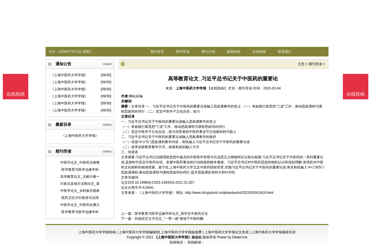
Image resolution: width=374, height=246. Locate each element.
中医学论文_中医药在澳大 (80, 205)
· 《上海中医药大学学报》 (68, 75)
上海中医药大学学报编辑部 (139, 232)
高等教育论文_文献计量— (80, 177)
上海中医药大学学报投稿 (97, 232)
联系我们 (284, 52)
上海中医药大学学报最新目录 (274, 232)
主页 (301, 64)
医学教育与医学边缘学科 (80, 170)
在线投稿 (259, 52)
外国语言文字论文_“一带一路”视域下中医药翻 (169, 219)
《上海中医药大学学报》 (80, 136)
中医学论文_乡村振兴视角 (80, 191)
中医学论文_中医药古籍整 (80, 162)
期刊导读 (183, 52)
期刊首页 (157, 52)
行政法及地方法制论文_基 (80, 184)
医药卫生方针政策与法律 (80, 198)
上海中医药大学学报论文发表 (227, 232)
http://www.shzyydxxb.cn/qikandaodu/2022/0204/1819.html (229, 193)
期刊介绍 (208, 52)
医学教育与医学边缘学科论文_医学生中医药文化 (171, 214)
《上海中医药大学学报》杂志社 (178, 237)
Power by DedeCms (232, 237)
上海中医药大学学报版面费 (181, 232)
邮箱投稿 (233, 52)
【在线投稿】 (217, 88)
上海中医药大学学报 (191, 88)
